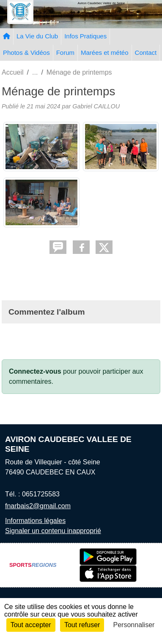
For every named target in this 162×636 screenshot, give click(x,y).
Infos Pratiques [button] (85, 36)
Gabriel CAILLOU (96, 106)
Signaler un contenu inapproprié (53, 530)
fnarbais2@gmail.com (38, 505)
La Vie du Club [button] (37, 36)
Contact (146, 52)
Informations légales (35, 520)
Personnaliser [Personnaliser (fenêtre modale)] (134, 624)
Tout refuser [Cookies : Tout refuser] (82, 624)
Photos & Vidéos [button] (26, 52)
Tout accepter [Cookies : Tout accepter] (31, 624)
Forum (65, 52)
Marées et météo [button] (105, 52)
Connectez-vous (35, 371)
